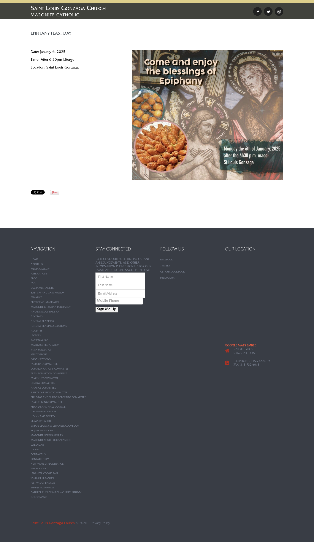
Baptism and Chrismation (48, 293)
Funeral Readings (42, 321)
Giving (35, 450)
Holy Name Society (43, 416)
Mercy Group (39, 355)
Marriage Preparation (45, 345)
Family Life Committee (45, 378)
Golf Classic (39, 497)
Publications (39, 274)
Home (34, 259)
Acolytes (36, 331)
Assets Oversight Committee (49, 393)
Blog (34, 278)
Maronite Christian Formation (51, 307)
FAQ (33, 283)
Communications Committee (49, 369)
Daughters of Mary (43, 412)
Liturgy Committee (43, 383)
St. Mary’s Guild (41, 421)
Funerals (37, 317)
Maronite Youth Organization (51, 440)
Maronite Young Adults (47, 435)
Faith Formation (41, 350)
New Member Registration (47, 464)
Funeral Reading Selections (49, 326)
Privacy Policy (40, 469)
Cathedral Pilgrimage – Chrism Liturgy (56, 492)
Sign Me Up (106, 309)
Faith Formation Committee (49, 374)
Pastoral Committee (44, 364)
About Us (37, 264)
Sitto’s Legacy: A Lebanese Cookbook (55, 426)
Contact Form (40, 459)
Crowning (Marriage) (45, 302)
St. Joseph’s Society (43, 431)
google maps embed (241, 346)
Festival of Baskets (43, 483)
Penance (36, 298)
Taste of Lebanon (42, 478)
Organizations (41, 359)
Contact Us (38, 454)
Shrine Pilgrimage (42, 488)
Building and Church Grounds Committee (58, 397)
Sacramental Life (42, 288)
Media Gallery (40, 269)
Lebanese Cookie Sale (45, 473)
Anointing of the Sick (45, 312)
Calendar (37, 445)
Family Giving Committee (46, 402)
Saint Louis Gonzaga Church (53, 523)
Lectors (36, 336)
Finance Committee (43, 388)
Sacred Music (39, 340)
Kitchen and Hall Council (48, 407)
